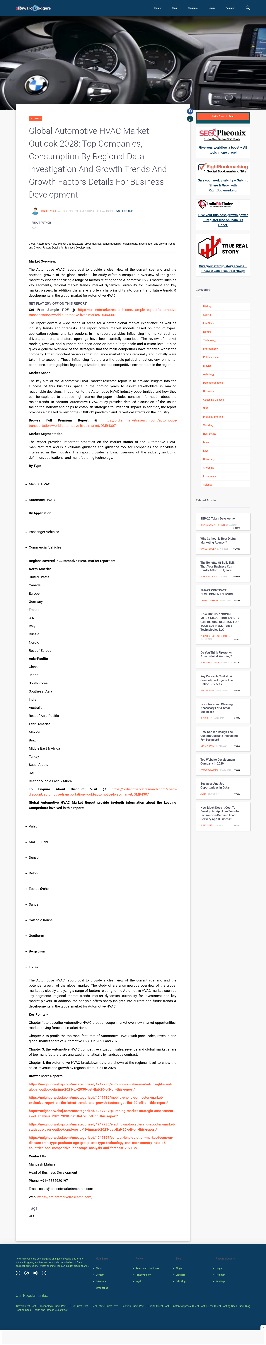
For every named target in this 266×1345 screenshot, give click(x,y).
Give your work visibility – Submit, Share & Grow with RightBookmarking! (223, 185)
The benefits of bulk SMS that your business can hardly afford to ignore (217, 566)
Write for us (102, 1287)
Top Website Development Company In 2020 (217, 761)
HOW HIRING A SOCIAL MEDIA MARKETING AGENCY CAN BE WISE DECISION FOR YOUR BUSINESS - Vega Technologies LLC (219, 622)
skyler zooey (208, 549)
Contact (100, 1274)
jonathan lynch (209, 662)
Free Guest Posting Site (222, 1306)
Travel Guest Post (26, 1306)
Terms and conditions (147, 1268)
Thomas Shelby (209, 600)
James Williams (209, 770)
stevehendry (208, 690)
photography (210, 348)
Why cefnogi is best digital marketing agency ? (218, 540)
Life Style (208, 323)
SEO (205, 408)
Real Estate (209, 433)
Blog (174, 8)
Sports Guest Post (158, 1306)
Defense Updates (213, 382)
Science (207, 484)
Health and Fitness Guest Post (50, 1309)
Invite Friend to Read (223, 116)
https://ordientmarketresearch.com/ (65, 1197)
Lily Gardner (207, 746)
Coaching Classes (213, 399)
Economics (209, 476)
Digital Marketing (213, 416)
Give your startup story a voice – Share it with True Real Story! (223, 268)
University (209, 459)
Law (205, 450)
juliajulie (206, 825)
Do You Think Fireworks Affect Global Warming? (216, 654)
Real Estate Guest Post (105, 1306)
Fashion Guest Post (133, 1306)
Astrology (208, 374)
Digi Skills (206, 718)
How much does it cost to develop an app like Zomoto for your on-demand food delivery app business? (219, 813)
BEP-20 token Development (218, 518)
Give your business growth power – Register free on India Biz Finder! (223, 220)
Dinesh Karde (49, 211)
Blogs (179, 1268)
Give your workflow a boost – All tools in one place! (223, 149)
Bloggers (192, 8)
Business (35, 118)
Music (206, 442)
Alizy (203, 794)
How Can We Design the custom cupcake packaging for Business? (219, 735)
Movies (207, 365)
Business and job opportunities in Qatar (215, 785)
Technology (210, 340)
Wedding (208, 425)
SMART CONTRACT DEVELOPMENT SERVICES (217, 592)
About (99, 1268)
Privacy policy (143, 1274)
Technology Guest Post (53, 1306)
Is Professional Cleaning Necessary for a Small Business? (216, 708)
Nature (207, 331)
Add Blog (181, 1281)
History (207, 306)
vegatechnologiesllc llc (215, 636)
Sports (207, 314)
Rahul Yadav (207, 576)
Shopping (208, 467)
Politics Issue (211, 357)
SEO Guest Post (79, 1306)
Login (212, 8)
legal (138, 1281)
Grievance (101, 1281)
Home (157, 8)
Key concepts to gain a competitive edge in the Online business (216, 680)
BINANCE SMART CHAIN (212, 525)
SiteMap (220, 1281)
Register (230, 8)
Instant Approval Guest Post (189, 1306)
